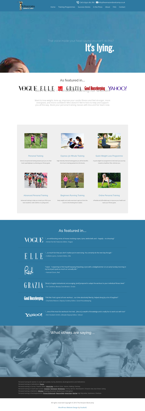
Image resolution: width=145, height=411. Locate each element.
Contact (122, 7)
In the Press (97, 7)
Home (53, 7)
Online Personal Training (109, 195)
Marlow (75, 393)
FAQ (114, 7)
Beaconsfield (60, 393)
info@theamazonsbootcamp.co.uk (110, 2)
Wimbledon (61, 389)
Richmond (54, 389)
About (107, 7)
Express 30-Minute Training (72, 156)
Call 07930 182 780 (86, 2)
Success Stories (84, 7)
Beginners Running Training (72, 195)
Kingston (47, 389)
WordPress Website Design (68, 407)
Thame (42, 384)
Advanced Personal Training (36, 195)
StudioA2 (83, 407)
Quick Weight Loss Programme (109, 156)
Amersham (68, 393)
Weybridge (49, 386)
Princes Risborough (49, 393)
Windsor (40, 391)
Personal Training (35, 156)
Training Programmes (66, 7)
